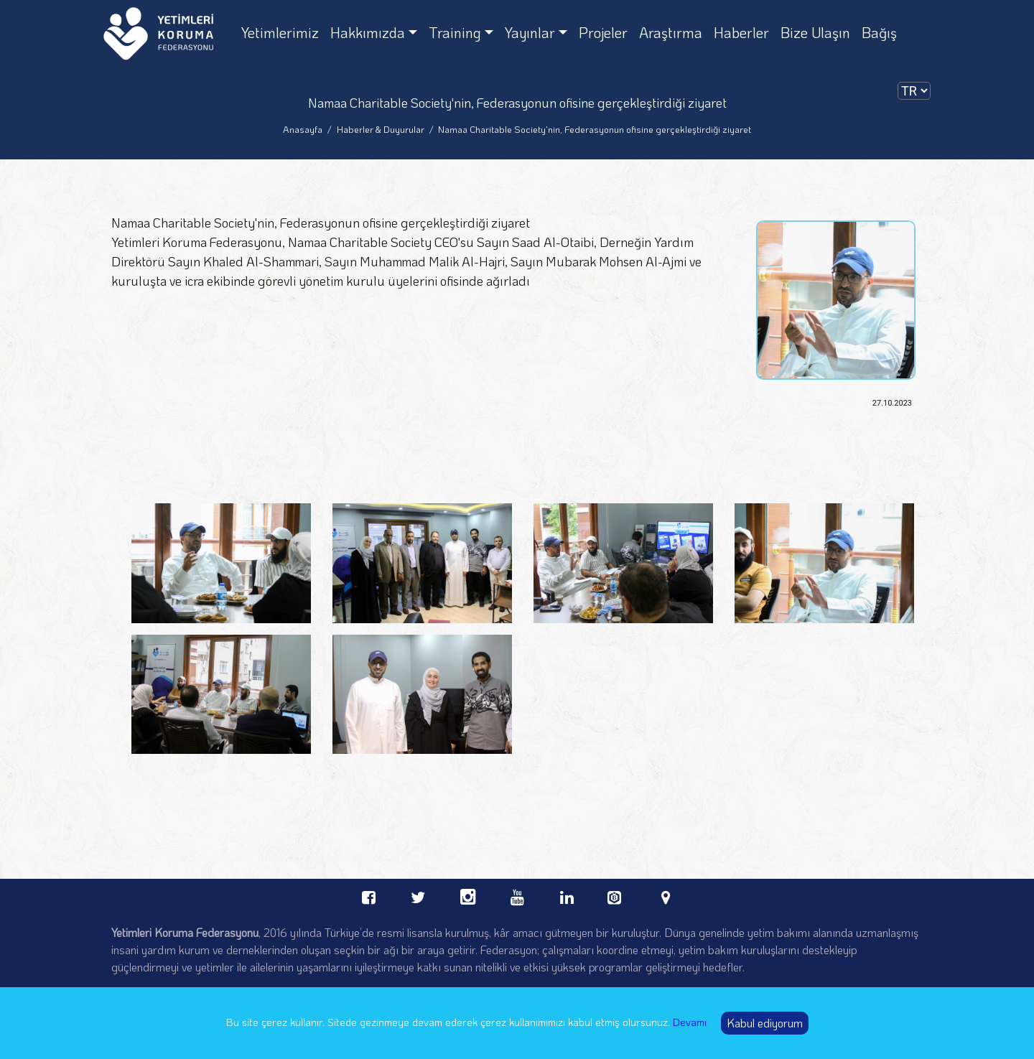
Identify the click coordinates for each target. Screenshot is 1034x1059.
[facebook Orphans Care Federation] (369, 895)
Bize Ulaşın (815, 32)
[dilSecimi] (914, 91)
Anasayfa (302, 129)
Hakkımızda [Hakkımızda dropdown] (367, 32)
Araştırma (670, 32)
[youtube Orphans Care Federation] (517, 895)
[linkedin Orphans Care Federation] (567, 895)
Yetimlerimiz (280, 32)
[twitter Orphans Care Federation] (418, 895)
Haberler (741, 32)
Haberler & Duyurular (380, 129)
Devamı (690, 1021)
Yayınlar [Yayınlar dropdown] (530, 32)
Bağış (879, 32)
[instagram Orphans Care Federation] (468, 895)
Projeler (603, 32)
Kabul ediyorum (765, 1022)
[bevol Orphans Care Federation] (616, 893)
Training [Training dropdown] (455, 32)
